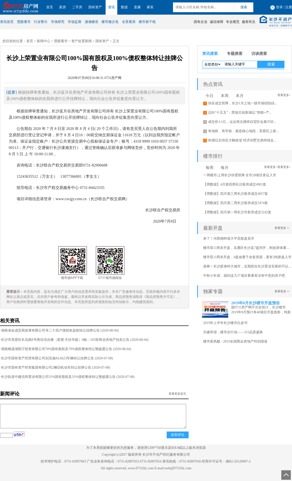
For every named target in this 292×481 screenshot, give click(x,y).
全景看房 (129, 22)
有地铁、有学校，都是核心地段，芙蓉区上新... (243, 131)
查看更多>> (282, 228)
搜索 (243, 7)
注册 (288, 7)
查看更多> (284, 95)
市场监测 (74, 22)
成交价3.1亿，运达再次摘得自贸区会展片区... (242, 122)
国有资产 (95, 7)
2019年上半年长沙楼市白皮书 (225, 323)
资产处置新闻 (81, 41)
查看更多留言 (177, 393)
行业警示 (40, 22)
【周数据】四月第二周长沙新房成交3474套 (235, 203)
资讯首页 (7, 22)
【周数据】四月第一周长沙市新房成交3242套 (237, 212)
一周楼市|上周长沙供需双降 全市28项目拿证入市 (239, 175)
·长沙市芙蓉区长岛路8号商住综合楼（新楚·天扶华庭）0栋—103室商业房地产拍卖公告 (64, 340)
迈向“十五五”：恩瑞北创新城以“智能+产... (240, 112)
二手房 (77, 7)
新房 (62, 7)
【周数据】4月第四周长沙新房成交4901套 (234, 184)
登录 (279, 7)
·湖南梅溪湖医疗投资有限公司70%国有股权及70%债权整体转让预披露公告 (56, 349)
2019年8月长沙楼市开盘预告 (255, 303)
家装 (150, 7)
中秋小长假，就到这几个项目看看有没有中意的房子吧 (244, 275)
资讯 (111, 7)
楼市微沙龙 (110, 22)
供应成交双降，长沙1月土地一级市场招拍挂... (242, 103)
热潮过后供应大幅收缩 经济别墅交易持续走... (242, 140)
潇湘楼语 (91, 22)
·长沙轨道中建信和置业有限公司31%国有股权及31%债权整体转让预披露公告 (58, 377)
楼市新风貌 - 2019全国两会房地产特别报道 (235, 341)
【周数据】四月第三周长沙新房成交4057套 (235, 194)
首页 (49, 7)
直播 (137, 7)
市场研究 (57, 22)
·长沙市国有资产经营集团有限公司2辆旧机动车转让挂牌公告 (45, 367)
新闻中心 (43, 41)
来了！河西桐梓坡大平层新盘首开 (228, 238)
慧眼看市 (24, 22)
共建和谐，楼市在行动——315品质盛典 (233, 332)
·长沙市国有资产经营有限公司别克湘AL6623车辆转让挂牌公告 (47, 358)
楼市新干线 (147, 22)
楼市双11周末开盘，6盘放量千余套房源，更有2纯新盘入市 (247, 257)
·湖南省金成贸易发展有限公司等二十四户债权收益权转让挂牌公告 (50, 330)
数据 (124, 7)
